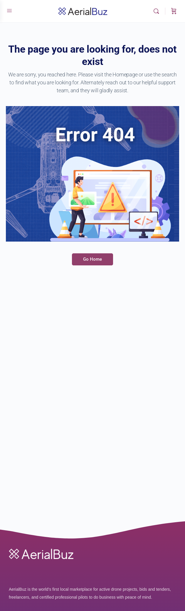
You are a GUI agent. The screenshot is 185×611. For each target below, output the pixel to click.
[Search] (158, 11)
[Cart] (174, 11)
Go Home (92, 259)
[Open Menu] (9, 10)
